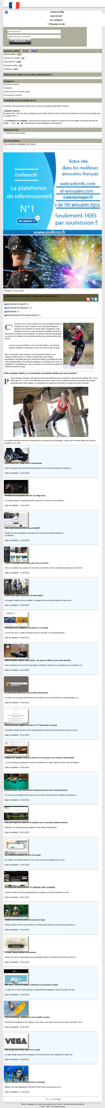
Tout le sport (19, 291)
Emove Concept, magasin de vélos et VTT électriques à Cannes (31, 725)
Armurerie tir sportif (11, 84)
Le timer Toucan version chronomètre (20, 952)
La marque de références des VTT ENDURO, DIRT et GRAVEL (30, 887)
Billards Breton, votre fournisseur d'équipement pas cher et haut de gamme (36, 790)
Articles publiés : (13, 54)
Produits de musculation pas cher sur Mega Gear (25, 496)
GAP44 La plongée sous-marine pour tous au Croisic (27, 563)
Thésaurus (8, 291)
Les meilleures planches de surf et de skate (23, 855)
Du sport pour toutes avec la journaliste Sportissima (26, 693)
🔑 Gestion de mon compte (14, 133)
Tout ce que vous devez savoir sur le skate (22, 1050)
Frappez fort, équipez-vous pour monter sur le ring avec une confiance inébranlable (39, 758)
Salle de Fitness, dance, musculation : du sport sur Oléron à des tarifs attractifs (38, 660)
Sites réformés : (12, 62)
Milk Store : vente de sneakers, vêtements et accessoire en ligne (31, 985)
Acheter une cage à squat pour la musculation (24, 595)
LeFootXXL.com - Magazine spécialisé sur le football (26, 628)
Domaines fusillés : (13, 65)
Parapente (8, 88)
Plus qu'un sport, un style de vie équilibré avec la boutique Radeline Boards (36, 822)
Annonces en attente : (14, 58)
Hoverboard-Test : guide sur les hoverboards (23, 463)
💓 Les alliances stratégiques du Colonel (20, 144)
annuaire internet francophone (73, 1104)
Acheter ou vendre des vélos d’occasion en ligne (25, 920)
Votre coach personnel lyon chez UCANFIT (22, 528)
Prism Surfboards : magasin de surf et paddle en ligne (27, 1017)
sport (23, 380)
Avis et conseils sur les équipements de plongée (25, 1082)
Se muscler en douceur (13, 95)
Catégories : (11, 69)
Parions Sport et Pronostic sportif (17, 92)
